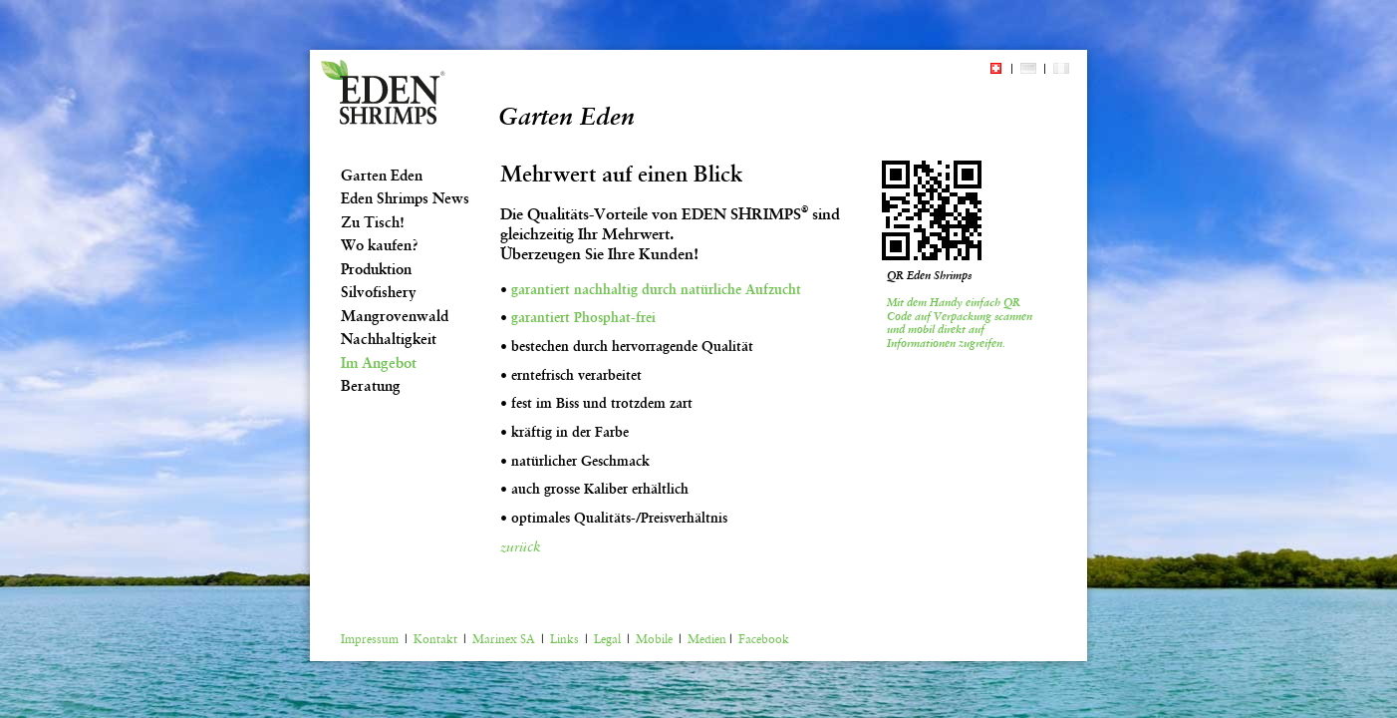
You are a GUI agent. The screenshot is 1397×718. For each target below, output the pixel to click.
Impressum (370, 639)
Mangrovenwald (394, 316)
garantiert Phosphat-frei (583, 317)
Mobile (654, 639)
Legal (607, 639)
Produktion (376, 269)
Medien (707, 639)
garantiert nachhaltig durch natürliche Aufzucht (656, 289)
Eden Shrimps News (405, 198)
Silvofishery (379, 292)
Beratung (371, 386)
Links (564, 639)
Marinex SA (503, 639)
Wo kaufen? (380, 245)
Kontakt (435, 639)
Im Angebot (379, 363)
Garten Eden (381, 175)
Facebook (763, 639)
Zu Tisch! (373, 222)
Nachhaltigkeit (388, 339)
